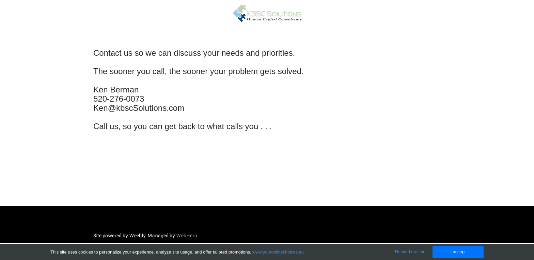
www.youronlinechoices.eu (278, 252)
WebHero (186, 235)
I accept (458, 251)
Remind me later (411, 251)
